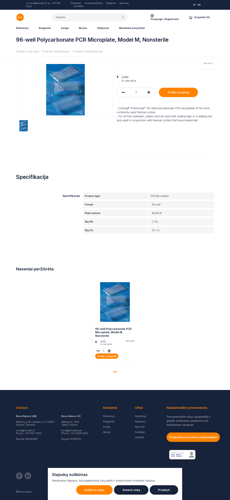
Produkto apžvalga (27, 51)
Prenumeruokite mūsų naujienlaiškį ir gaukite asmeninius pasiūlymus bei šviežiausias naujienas (189, 420)
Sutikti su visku (94, 490)
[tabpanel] (115, 321)
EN (199, 5)
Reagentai (45, 28)
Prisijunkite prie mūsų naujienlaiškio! (193, 437)
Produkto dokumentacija (87, 51)
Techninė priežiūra (93, 3)
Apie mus (124, 3)
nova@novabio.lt (38, 3)
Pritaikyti (164, 490)
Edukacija (103, 28)
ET (194, 5)
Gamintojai (76, 3)
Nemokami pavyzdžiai (132, 28)
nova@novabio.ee (71, 430)
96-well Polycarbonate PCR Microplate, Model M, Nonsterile (113, 332)
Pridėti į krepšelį (178, 92)
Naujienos (111, 3)
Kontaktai (78, 6)
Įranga (65, 28)
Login (125, 76)
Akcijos (83, 28)
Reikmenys (22, 28)
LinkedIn (139, 437)
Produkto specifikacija (55, 51)
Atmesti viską (131, 490)
